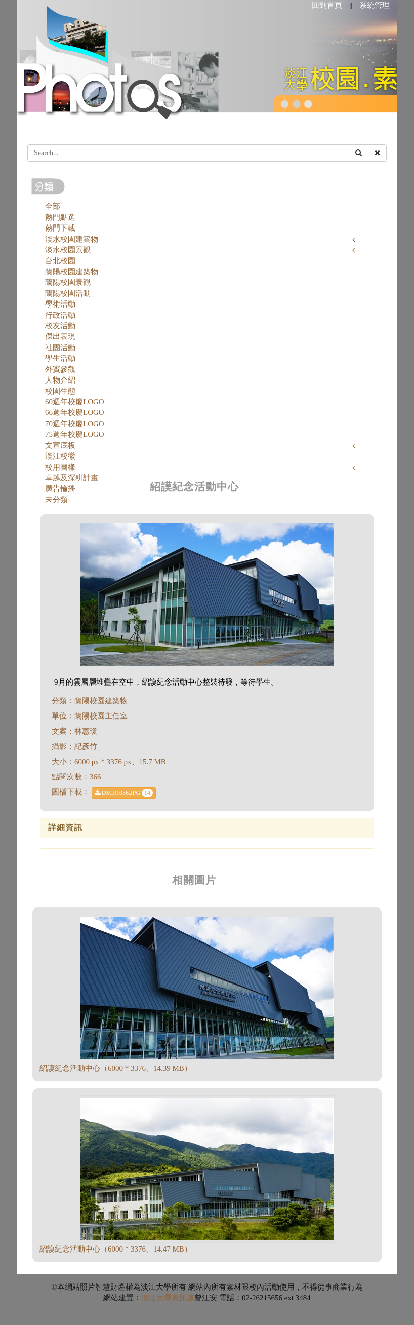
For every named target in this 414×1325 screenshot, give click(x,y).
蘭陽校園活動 (68, 293)
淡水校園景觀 (68, 250)
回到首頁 (327, 5)
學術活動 (60, 304)
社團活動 (60, 348)
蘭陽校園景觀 (68, 282)
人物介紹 (60, 380)
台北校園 (60, 261)
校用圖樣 (60, 467)
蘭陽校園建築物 (71, 272)
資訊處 (183, 1298)
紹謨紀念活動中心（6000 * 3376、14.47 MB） (115, 1249)
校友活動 (60, 326)
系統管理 (374, 5)
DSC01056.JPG (124, 793)
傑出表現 (60, 336)
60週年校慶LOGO (74, 402)
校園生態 (60, 391)
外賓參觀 (60, 369)
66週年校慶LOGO (74, 412)
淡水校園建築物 (71, 239)
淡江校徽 (60, 456)
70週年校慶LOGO (74, 424)
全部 (52, 206)
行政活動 (60, 315)
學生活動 (60, 358)
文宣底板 (60, 445)
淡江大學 (156, 1298)
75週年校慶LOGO (74, 434)
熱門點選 (60, 217)
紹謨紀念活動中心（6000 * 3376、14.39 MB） (115, 1068)
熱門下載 (60, 228)
